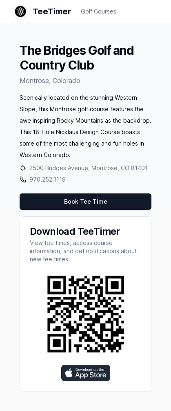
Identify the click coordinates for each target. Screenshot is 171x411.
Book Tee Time (85, 201)
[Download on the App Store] (85, 373)
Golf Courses (98, 11)
